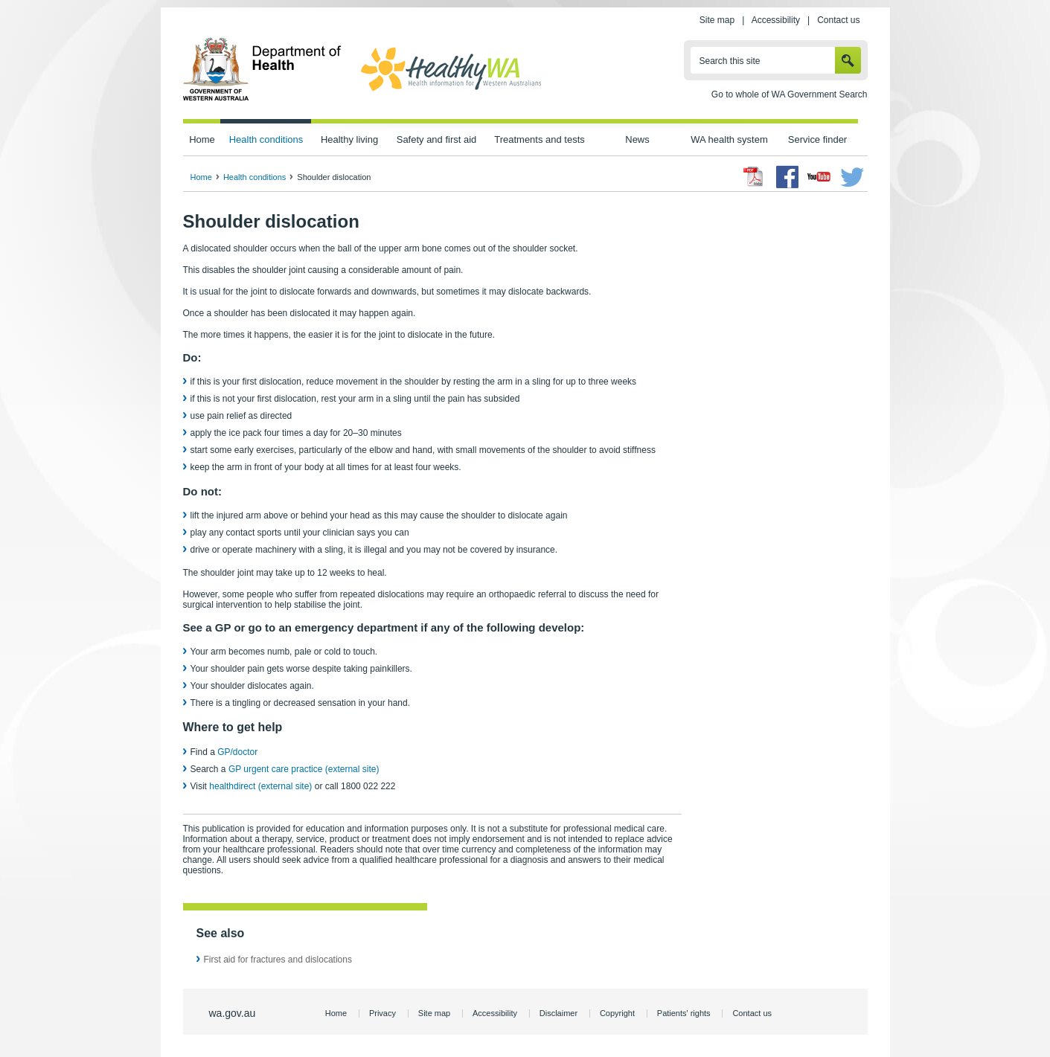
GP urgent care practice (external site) (304, 769)
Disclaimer (558, 1013)
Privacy (382, 1013)
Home (202, 139)
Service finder (817, 139)
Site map (717, 20)
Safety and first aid (437, 139)
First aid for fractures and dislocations (278, 959)
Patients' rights (684, 1013)
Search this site (730, 61)
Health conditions (266, 139)
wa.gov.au (232, 1013)
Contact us (838, 20)
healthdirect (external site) (260, 786)
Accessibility (776, 20)
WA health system (729, 139)
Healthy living (349, 139)
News (637, 139)
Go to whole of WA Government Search (789, 94)
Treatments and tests (539, 139)
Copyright (617, 1013)
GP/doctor (238, 752)
